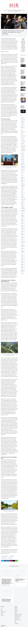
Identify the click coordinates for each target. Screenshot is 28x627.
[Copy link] (16, 560)
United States (22, 248)
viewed (7, 387)
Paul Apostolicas (22, 582)
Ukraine (22, 243)
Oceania (22, 194)
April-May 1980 (22, 122)
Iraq (21, 173)
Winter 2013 (22, 256)
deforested (3, 318)
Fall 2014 (22, 157)
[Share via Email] (13, 560)
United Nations (22, 246)
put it (9, 371)
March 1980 (22, 181)
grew (11, 120)
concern (13, 214)
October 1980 (22, 197)
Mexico (22, 183)
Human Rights (12, 556)
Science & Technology (23, 208)
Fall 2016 (22, 159)
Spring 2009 (22, 220)
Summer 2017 (22, 231)
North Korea (22, 192)
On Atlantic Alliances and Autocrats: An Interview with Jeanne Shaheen (6, 600)
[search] (19, 11)
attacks (14, 305)
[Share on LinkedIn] (8, 560)
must (13, 296)
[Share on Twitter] (2, 560)
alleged (5, 330)
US (1, 607)
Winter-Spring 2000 (22, 270)
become (10, 449)
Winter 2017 (22, 262)
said (12, 261)
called (7, 400)
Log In (13, 11)
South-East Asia (22, 216)
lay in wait (8, 46)
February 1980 (22, 164)
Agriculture (16, 607)
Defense (16, 611)
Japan (22, 175)
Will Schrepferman (9, 602)
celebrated (13, 192)
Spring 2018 (22, 226)
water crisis (8, 412)
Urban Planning (22, 251)
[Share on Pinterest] (11, 560)
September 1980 (22, 211)
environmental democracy (9, 269)
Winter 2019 (22, 267)
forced (6, 360)
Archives (9, 11)
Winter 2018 (22, 264)
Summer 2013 (22, 229)
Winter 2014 (22, 259)
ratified (4, 286)
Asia (22, 129)
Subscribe (16, 11)
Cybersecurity (16, 610)
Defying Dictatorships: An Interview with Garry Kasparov (20, 580)
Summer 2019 (22, 234)
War (21, 253)
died (1, 70)
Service (22, 213)
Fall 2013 (22, 155)
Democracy (23, 139)
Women (22, 273)
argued (2, 424)
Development (23, 141)
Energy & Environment (5, 556)
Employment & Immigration (23, 146)
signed (5, 191)
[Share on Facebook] (5, 560)
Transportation (23, 241)
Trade (22, 239)
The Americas (10, 558)
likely (10, 75)
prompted (4, 178)
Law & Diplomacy (4, 558)
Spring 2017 (22, 223)
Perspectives (23, 199)
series (13, 137)
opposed (2, 326)
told (6, 259)
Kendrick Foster (23, 39)
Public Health (22, 203)
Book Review (22, 132)
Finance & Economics (22, 167)
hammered (2, 187)
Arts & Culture (22, 127)
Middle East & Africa (22, 185)
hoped (3, 408)
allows (7, 83)
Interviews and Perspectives (6, 585)
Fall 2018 (22, 161)
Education (22, 143)
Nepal (22, 189)
